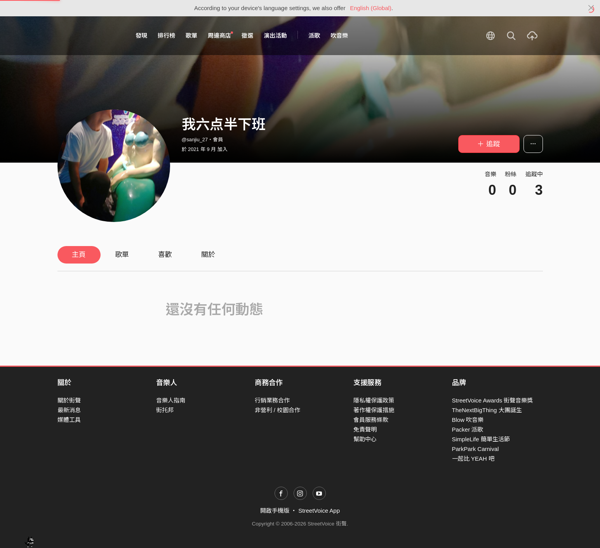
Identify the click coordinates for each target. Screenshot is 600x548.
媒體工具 (69, 419)
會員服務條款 (370, 419)
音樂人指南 (170, 400)
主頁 (79, 254)
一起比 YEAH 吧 (473, 458)
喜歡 (165, 254)
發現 (141, 35)
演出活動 (275, 35)
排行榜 (166, 35)
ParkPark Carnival (475, 449)
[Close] (591, 8)
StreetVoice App (319, 510)
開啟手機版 (274, 510)
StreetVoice (89, 36)
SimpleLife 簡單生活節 (481, 439)
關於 (208, 254)
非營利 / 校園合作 (278, 410)
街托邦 (165, 410)
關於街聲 (69, 400)
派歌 (314, 35)
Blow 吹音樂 (468, 419)
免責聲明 (365, 429)
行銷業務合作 (272, 400)
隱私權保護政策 (373, 400)
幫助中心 (365, 439)
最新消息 (69, 410)
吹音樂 (339, 35)
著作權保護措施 (373, 410)
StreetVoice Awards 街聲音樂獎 (492, 400)
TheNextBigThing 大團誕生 (487, 410)
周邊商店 (220, 35)
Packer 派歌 (467, 429)
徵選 (247, 35)
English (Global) (370, 8)
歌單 (191, 35)
